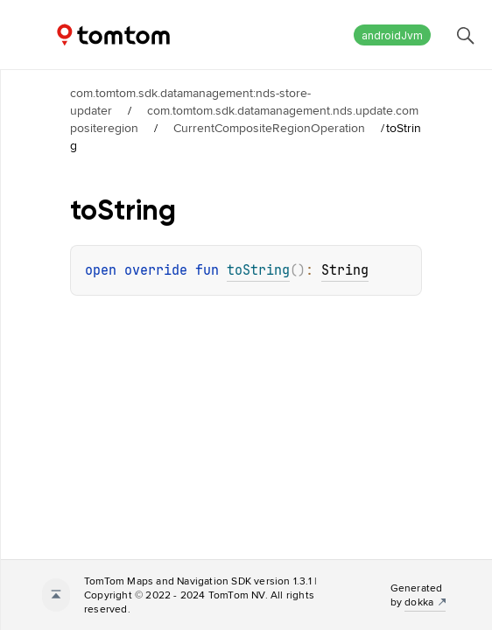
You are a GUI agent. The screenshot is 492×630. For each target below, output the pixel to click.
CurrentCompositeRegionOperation (269, 127)
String (345, 270)
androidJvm (392, 35)
